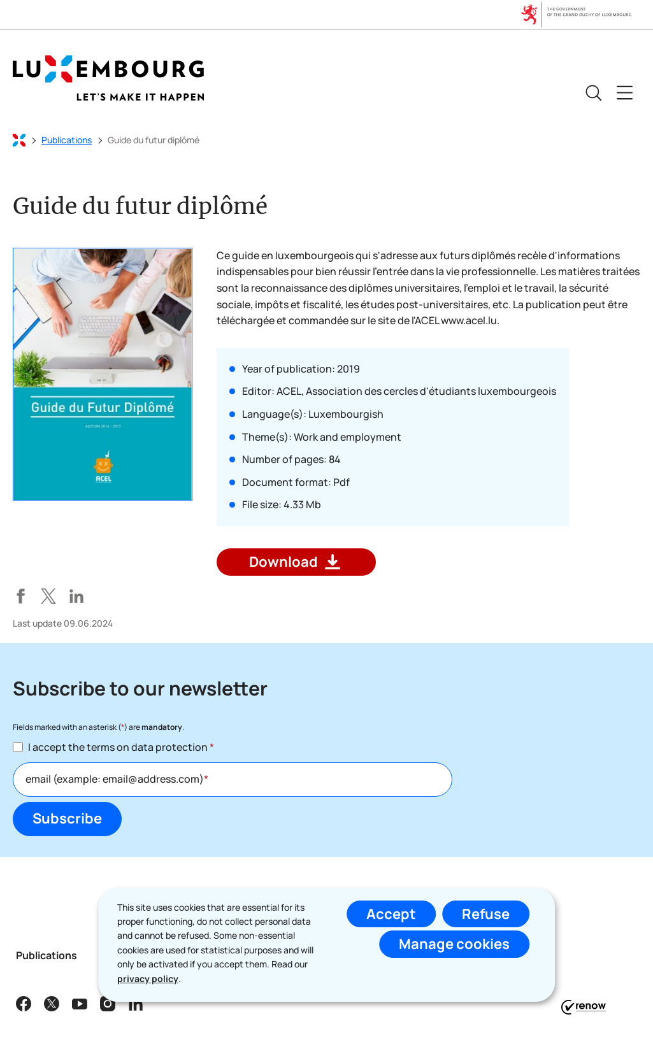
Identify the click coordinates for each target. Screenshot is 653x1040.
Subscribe (67, 818)
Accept (391, 913)
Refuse (486, 913)
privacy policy (147, 978)
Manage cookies (454, 943)
